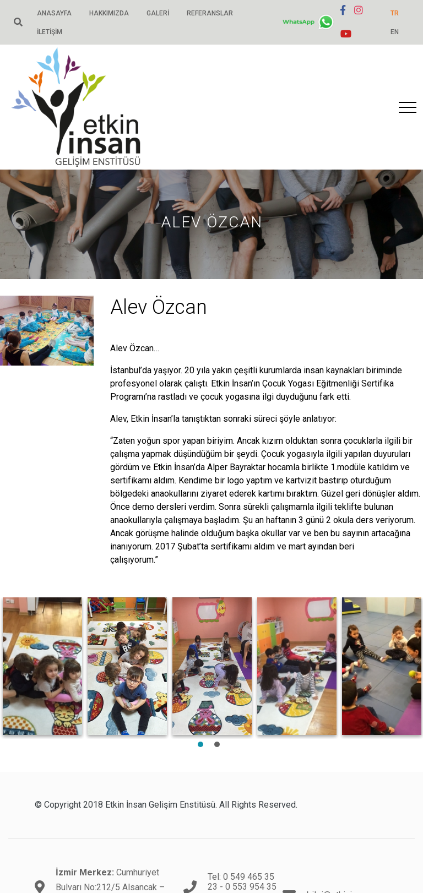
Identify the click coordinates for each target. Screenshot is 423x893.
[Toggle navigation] (407, 107)
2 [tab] (217, 744)
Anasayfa (54, 13)
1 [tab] (200, 744)
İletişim (49, 32)
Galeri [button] (158, 13)
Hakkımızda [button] (109, 13)
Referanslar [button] (210, 13)
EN (395, 32)
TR (395, 13)
